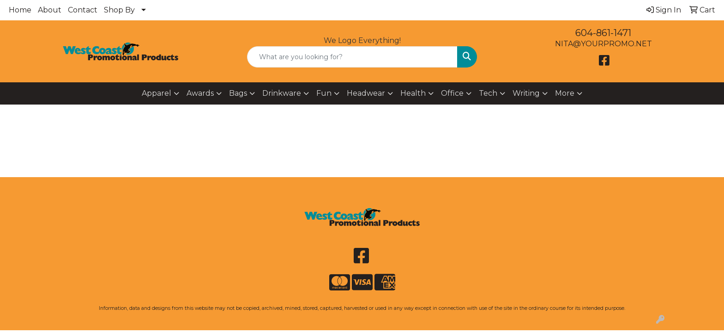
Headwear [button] (366, 93)
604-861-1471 (603, 32)
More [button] (564, 93)
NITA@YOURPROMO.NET (603, 43)
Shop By (119, 10)
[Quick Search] (352, 57)
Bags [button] (238, 93)
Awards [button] (200, 93)
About (49, 10)
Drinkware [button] (281, 93)
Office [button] (452, 93)
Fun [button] (324, 93)
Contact (82, 10)
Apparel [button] (156, 93)
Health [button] (413, 93)
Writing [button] (526, 93)
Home (20, 10)
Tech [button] (488, 93)
